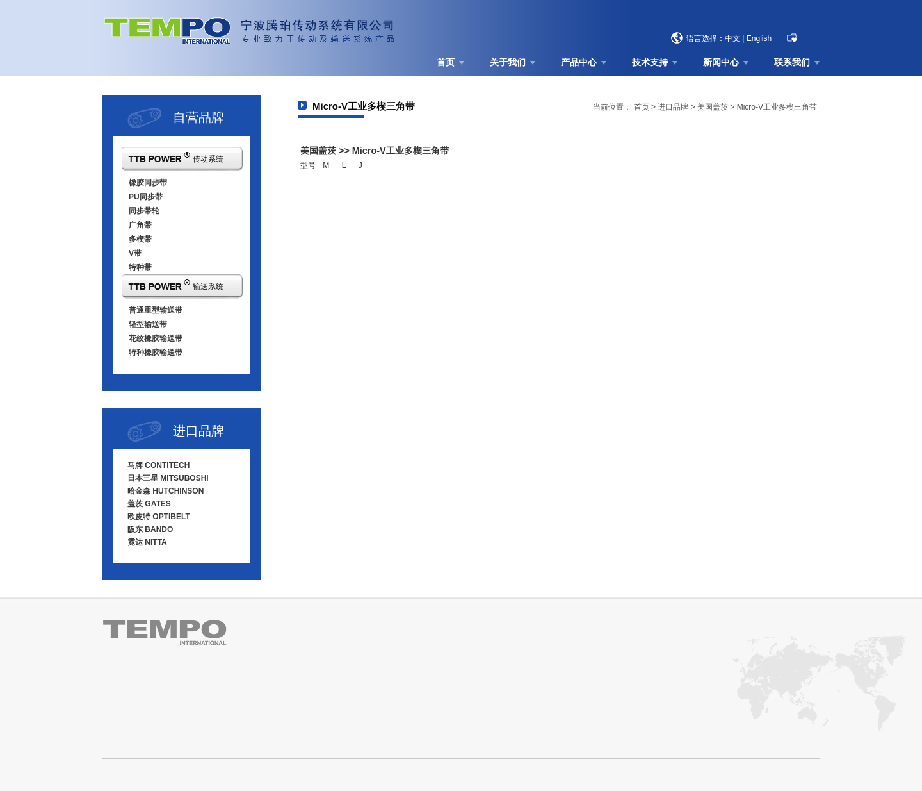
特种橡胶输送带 (155, 352)
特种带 (140, 267)
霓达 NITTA (147, 542)
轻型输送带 (148, 324)
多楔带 (140, 239)
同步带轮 (144, 210)
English (759, 38)
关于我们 (508, 62)
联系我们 (792, 62)
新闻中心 (721, 62)
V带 (135, 253)
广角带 (140, 225)
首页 (446, 62)
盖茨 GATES (149, 503)
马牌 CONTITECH (158, 465)
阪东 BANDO (150, 529)
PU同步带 (146, 196)
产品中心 (579, 62)
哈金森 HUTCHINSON (165, 491)
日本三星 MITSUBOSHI (168, 478)
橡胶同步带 (148, 182)
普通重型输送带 (155, 310)
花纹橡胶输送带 (155, 338)
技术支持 (650, 62)
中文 (732, 38)
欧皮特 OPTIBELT (158, 516)
